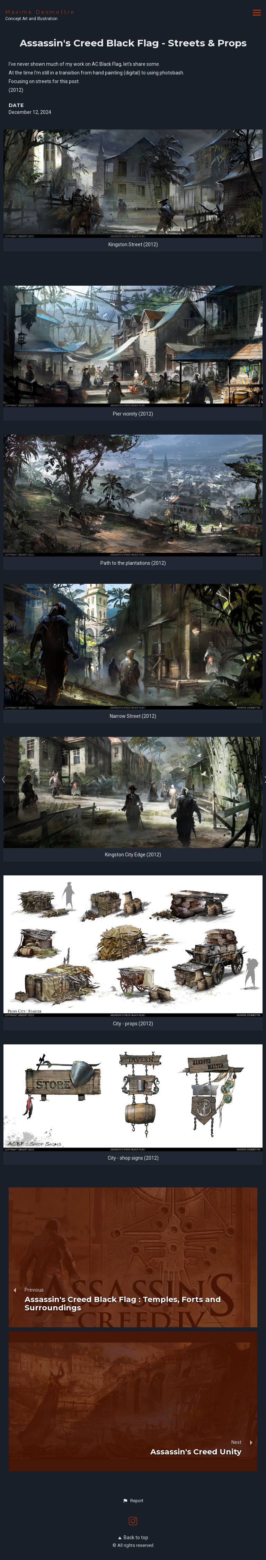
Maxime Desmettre (40, 12)
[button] (133, 1500)
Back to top (133, 1537)
